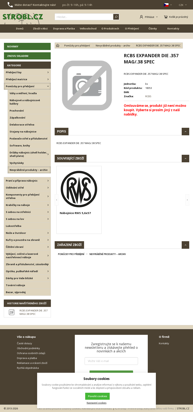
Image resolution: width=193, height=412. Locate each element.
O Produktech (110, 36)
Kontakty (173, 36)
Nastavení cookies (96, 402)
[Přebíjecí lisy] (48, 72)
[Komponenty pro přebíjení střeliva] (48, 196)
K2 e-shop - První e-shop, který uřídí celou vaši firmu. (144, 408)
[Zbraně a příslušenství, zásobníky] (48, 264)
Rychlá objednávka (28, 368)
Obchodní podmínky (28, 348)
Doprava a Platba (64, 36)
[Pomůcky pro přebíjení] (48, 86)
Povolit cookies (97, 396)
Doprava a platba (27, 358)
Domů (20, 36)
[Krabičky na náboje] (48, 205)
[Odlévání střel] (48, 187)
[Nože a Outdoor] (48, 232)
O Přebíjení (132, 36)
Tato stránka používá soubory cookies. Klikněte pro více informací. (74, 408)
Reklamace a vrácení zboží (32, 363)
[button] (56, 200)
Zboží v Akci (40, 36)
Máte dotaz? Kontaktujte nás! (35, 5)
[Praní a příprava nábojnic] (48, 180)
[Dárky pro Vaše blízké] (48, 278)
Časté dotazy (24, 343)
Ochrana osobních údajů (31, 353)
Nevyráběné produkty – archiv (108, 254)
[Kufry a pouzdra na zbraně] (48, 239)
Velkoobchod (88, 36)
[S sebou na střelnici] (48, 212)
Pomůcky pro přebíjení (71, 254)
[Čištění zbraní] (48, 246)
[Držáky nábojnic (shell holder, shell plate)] (48, 154)
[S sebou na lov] (48, 219)
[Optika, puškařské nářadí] (48, 271)
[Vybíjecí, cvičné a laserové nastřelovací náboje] (48, 255)
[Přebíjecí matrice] (48, 79)
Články (153, 36)
